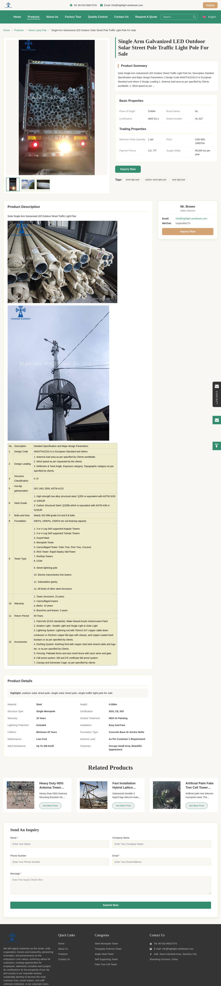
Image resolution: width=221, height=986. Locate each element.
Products (33, 16)
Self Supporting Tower (106, 961)
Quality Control (98, 16)
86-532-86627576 (87, 5)
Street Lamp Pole (37, 30)
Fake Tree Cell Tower (106, 967)
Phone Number (18, 855)
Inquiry (210, 5)
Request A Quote (146, 16)
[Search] (194, 17)
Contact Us (121, 16)
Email (116, 855)
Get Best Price (50, 805)
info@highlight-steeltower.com (127, 5)
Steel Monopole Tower (106, 946)
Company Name (120, 837)
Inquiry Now (128, 169)
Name (14, 837)
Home (17, 16)
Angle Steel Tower (104, 956)
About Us (52, 16)
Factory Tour (73, 16)
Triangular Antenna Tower (108, 951)
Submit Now (110, 907)
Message (15, 873)
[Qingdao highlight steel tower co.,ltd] (11, 944)
